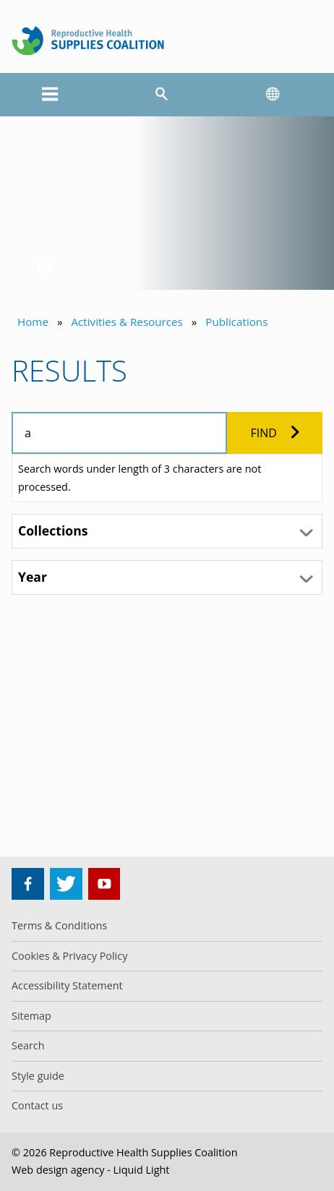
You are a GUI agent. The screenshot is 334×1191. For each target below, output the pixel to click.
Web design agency (58, 1170)
